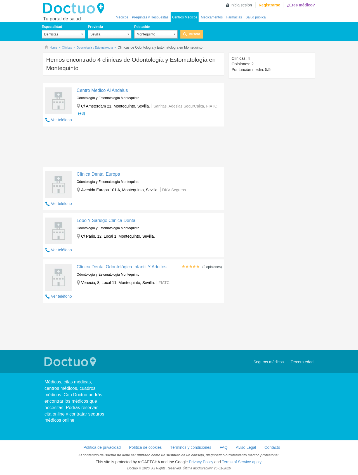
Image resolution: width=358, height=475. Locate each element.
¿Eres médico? (301, 5)
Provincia (95, 26)
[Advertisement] (133, 148)
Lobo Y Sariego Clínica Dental (106, 220)
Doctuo (75, 8)
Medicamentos (212, 17)
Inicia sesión (241, 5)
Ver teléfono (61, 120)
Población (142, 26)
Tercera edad (302, 362)
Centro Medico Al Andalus (102, 90)
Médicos (122, 17)
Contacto (272, 447)
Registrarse (269, 5)
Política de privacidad (102, 447)
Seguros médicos (268, 362)
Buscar (194, 34)
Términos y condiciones (190, 447)
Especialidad (52, 26)
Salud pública (256, 17)
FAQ (223, 447)
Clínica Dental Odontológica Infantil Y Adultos (121, 266)
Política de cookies (145, 447)
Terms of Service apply (241, 462)
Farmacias (234, 17)
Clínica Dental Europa (98, 174)
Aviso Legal (246, 447)
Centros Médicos (184, 17)
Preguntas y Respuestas (150, 17)
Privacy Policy (201, 462)
